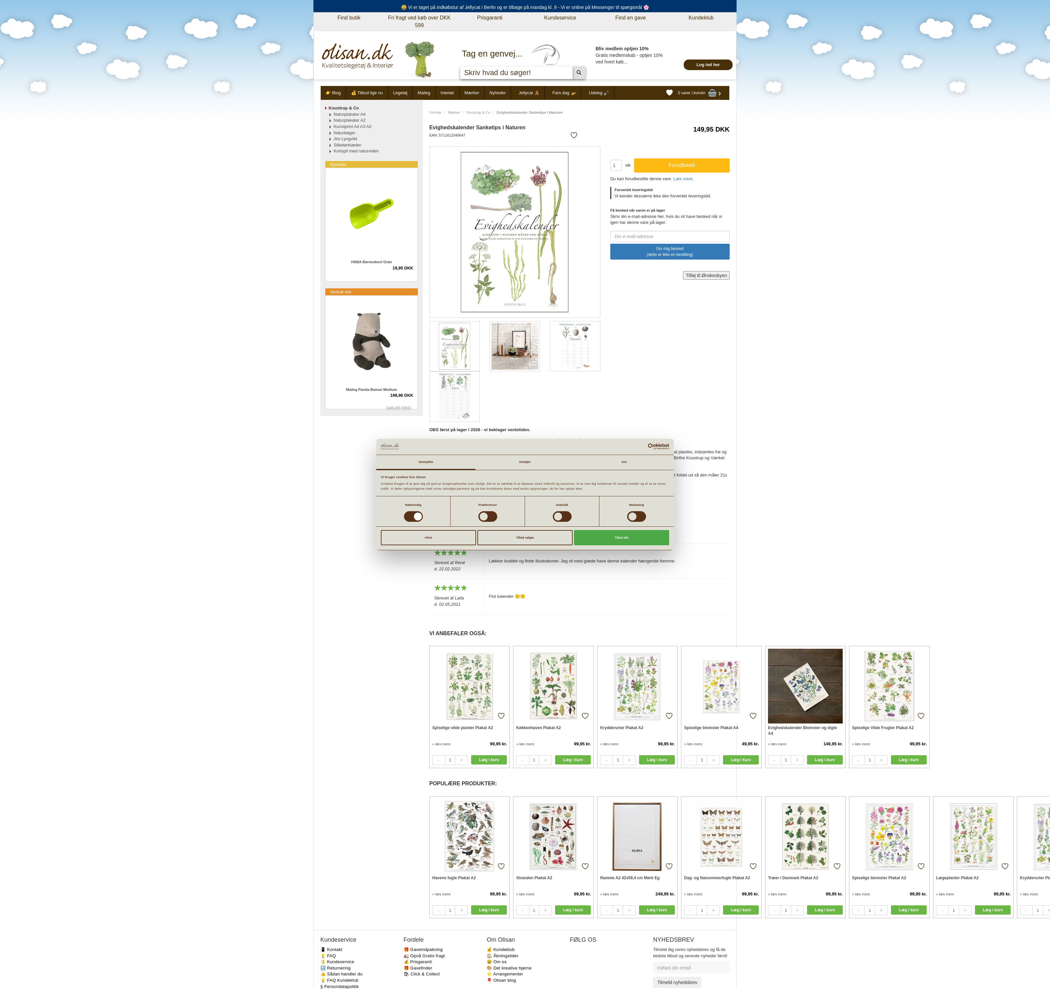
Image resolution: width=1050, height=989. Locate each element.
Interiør (447, 92)
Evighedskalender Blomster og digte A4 (802, 730)
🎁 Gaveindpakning (423, 949)
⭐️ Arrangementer (505, 973)
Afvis (428, 537)
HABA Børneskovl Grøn (371, 262)
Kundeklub (701, 18)
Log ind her (708, 64)
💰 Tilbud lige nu (367, 92)
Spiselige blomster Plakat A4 (711, 727)
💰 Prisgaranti (418, 961)
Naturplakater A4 (350, 114)
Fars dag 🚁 (564, 92)
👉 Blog (333, 92)
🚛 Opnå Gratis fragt (424, 955)
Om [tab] (624, 462)
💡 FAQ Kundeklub (339, 980)
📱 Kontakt (331, 949)
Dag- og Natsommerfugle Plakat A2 (717, 878)
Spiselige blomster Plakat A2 (879, 878)
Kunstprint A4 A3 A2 (353, 126)
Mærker (471, 92)
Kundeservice (560, 18)
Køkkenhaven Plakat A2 (538, 727)
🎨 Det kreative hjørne (509, 968)
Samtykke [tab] (426, 462)
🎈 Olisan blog (501, 980)
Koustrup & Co (478, 112)
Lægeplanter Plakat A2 (957, 878)
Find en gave (630, 18)
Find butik (349, 18)
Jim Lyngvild (345, 138)
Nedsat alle (340, 291)
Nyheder (498, 92)
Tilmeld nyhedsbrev (677, 982)
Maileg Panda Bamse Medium (371, 389)
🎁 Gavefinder (418, 968)
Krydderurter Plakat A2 (621, 727)
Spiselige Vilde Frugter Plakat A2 (883, 727)
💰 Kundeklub (500, 949)
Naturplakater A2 (350, 120)
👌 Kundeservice (337, 961)
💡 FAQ (328, 955)
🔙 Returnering (335, 968)
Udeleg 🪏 (599, 92)
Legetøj (400, 92)
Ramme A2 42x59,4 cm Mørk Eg (630, 878)
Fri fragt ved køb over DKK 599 (419, 21)
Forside (435, 112)
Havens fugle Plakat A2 (454, 878)
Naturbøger (344, 132)
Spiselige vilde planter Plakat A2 (462, 727)
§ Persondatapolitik (339, 986)
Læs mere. (683, 178)
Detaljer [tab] (525, 462)
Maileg (424, 92)
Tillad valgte (525, 537)
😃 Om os (496, 961)
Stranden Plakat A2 (534, 878)
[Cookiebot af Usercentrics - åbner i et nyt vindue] (640, 446)
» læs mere (441, 744)
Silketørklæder (347, 145)
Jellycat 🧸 (529, 92)
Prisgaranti (489, 18)
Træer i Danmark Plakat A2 (793, 878)
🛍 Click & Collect (422, 973)
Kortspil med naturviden (356, 150)
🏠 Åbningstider (502, 955)
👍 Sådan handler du (341, 973)
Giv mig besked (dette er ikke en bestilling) (670, 251)
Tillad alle (621, 537)
